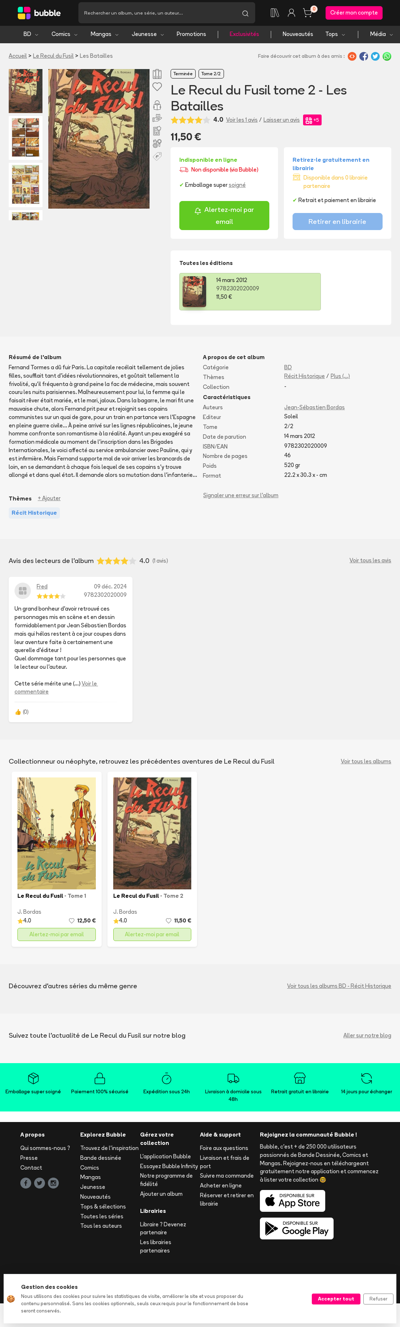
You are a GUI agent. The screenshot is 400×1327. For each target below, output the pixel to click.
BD (31, 35)
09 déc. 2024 (110, 587)
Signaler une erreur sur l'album (240, 496)
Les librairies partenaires (155, 1247)
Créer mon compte (354, 13)
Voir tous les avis (370, 561)
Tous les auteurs (101, 1227)
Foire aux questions (224, 1149)
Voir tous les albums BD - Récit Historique (339, 987)
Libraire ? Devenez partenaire (163, 1229)
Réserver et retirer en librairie (227, 1200)
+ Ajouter (49, 499)
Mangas (105, 35)
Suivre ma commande (227, 1177)
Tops (335, 35)
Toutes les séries (101, 1217)
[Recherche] (157, 13)
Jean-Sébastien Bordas (314, 408)
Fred (42, 587)
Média (382, 35)
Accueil (18, 56)
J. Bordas (29, 912)
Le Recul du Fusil (53, 56)
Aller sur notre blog (367, 1036)
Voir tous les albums (366, 762)
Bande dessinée (100, 1158)
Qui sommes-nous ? (45, 1149)
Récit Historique (304, 377)
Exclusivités (244, 35)
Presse (29, 1158)
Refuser (378, 1299)
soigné (237, 186)
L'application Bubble (165, 1157)
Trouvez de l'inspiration (109, 1149)
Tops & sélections (103, 1207)
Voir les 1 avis (242, 120)
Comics (65, 35)
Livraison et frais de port (224, 1163)
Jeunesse (148, 35)
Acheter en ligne (221, 1186)
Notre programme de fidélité (166, 1181)
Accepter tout (336, 1299)
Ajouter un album (161, 1194)
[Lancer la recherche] (245, 13)
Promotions (191, 35)
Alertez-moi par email (224, 216)
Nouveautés (298, 35)
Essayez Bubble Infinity (169, 1167)
